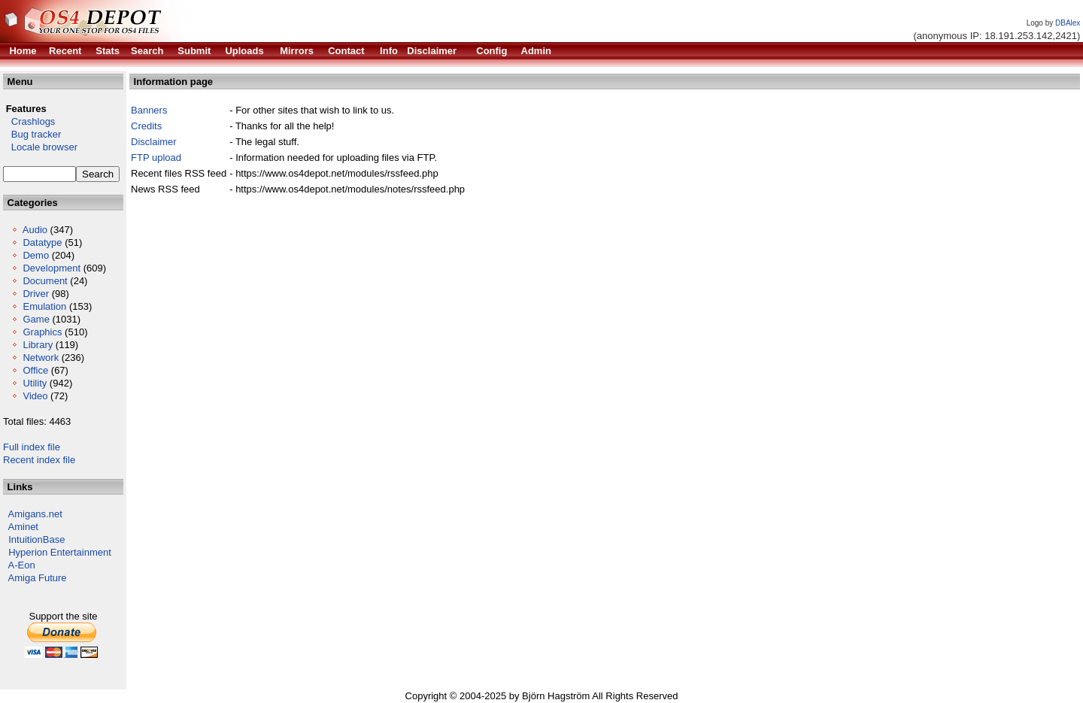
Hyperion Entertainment (59, 552)
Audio (35, 229)
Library (38, 344)
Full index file (31, 447)
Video (35, 395)
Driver (36, 293)
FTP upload (156, 157)
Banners (149, 110)
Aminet (23, 526)
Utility (35, 383)
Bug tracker (32, 134)
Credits (146, 126)
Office (35, 370)
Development (51, 268)
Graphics (42, 332)
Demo (36, 255)
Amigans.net (35, 514)
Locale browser (40, 147)
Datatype (42, 242)
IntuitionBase (36, 539)
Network (41, 357)
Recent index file (39, 459)
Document (45, 280)
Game (36, 319)
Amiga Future (37, 577)
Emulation (44, 306)
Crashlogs (29, 121)
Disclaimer (154, 141)
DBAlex (1067, 23)
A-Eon (21, 565)
